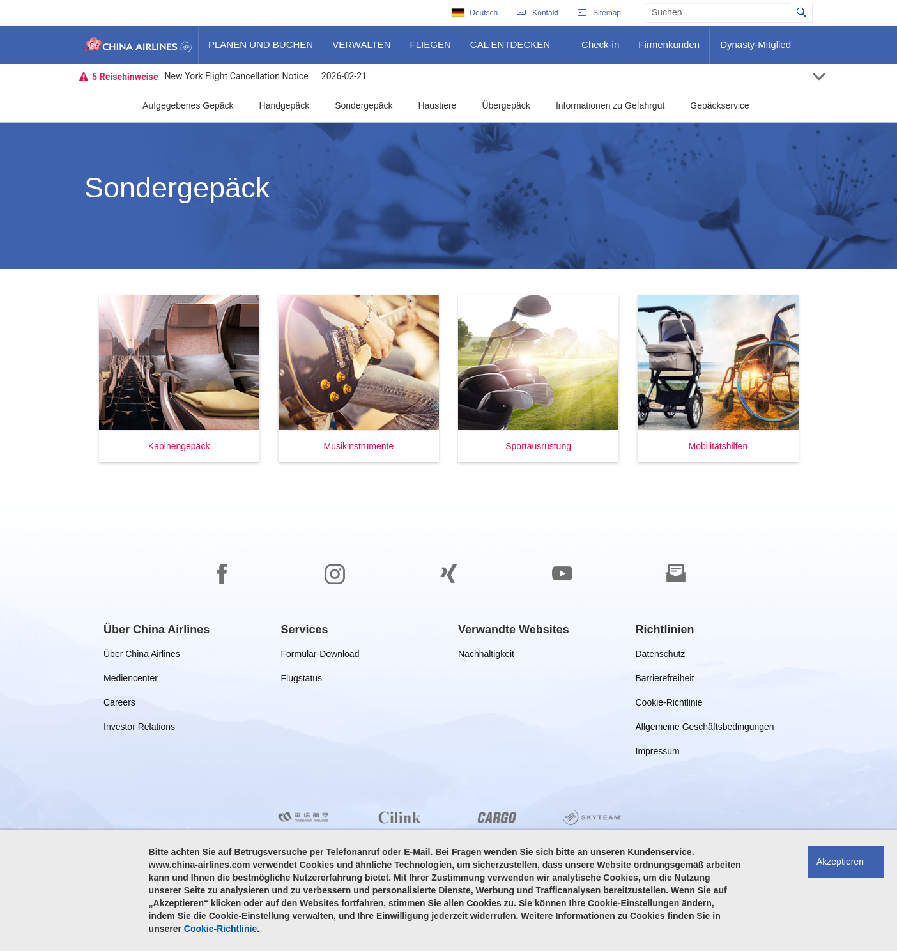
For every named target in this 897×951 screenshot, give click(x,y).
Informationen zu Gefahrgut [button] (610, 105)
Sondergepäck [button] (363, 105)
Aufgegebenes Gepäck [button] (187, 105)
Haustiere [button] (437, 105)
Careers (119, 705)
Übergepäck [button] (506, 105)
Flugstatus (304, 680)
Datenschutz (661, 656)
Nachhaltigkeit (486, 656)
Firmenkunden (671, 49)
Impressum (658, 753)
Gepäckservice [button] (719, 105)
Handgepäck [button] (284, 105)
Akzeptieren (840, 861)
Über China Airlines (141, 656)
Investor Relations (139, 729)
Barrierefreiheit (668, 680)
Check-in (600, 49)
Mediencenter (133, 680)
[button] (179, 378)
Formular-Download (320, 656)
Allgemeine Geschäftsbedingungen (705, 729)
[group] (156, 629)
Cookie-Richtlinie (669, 705)
